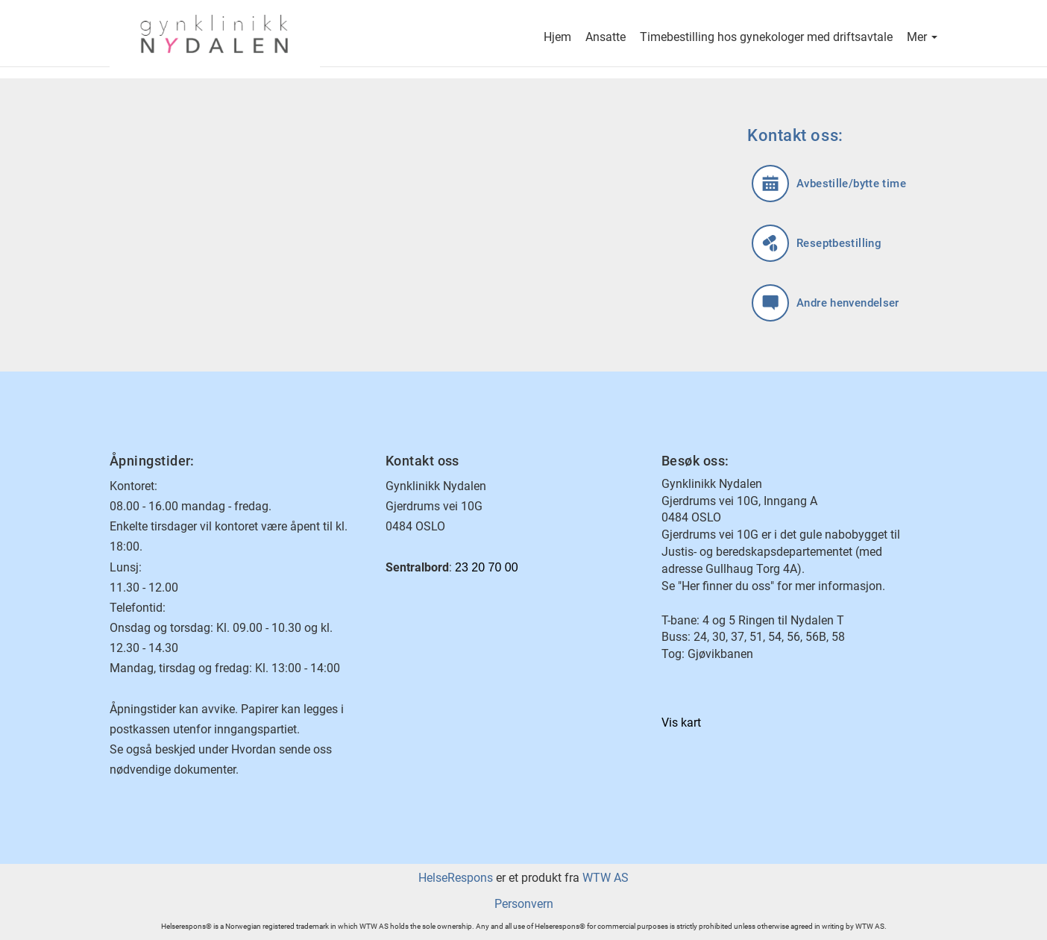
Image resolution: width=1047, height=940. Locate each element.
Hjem (557, 38)
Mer (922, 38)
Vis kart (681, 722)
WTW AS (605, 878)
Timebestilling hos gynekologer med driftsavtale (766, 38)
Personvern (523, 904)
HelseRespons (455, 878)
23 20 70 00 (486, 567)
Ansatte (605, 38)
